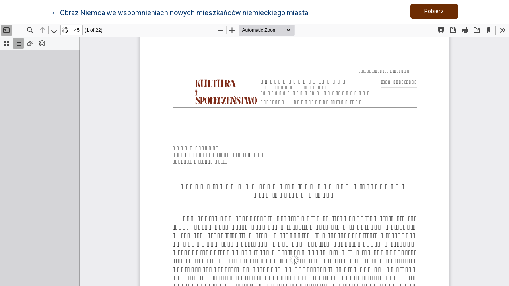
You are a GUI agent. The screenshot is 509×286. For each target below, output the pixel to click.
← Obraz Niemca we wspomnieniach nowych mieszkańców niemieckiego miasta (179, 12)
